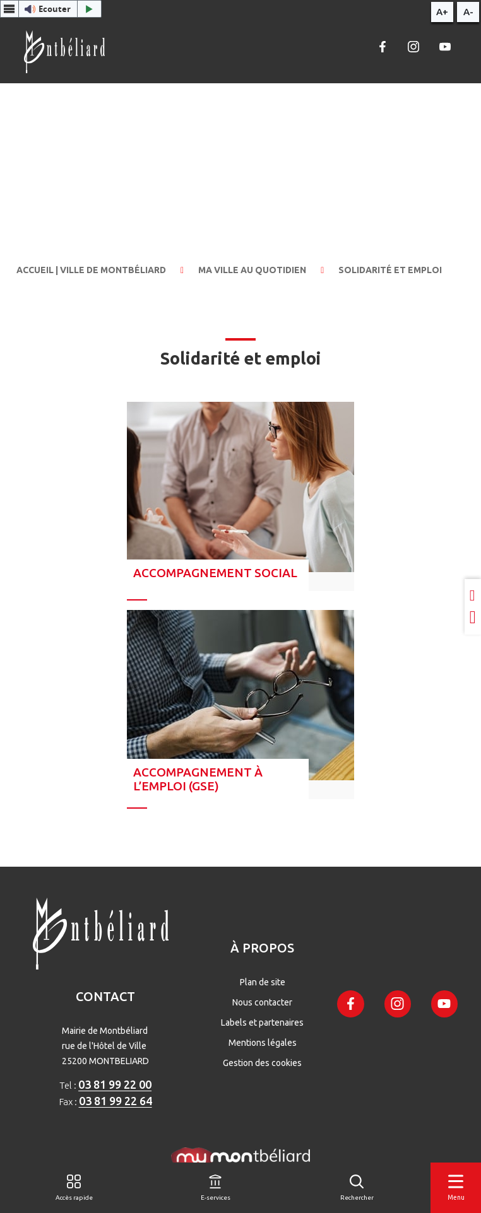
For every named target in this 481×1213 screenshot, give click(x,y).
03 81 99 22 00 (114, 1084)
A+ (442, 11)
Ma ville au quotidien (252, 270)
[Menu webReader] (9, 9)
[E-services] (215, 1188)
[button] (51, 9)
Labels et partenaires (262, 1022)
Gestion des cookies (262, 1063)
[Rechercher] (357, 1188)
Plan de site (262, 982)
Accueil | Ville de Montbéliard (91, 270)
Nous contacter (262, 1002)
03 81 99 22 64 (115, 1100)
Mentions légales (263, 1043)
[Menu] (456, 1188)
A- (468, 11)
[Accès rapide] (74, 1188)
